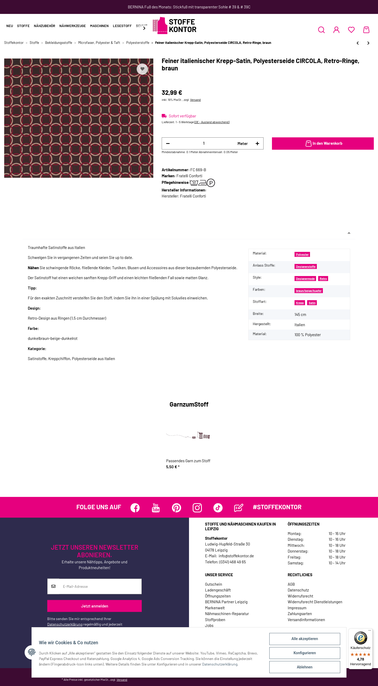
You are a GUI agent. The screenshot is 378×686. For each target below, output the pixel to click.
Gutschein (213, 584)
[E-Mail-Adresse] (100, 586)
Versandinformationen (306, 619)
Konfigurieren (303, 654)
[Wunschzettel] (351, 29)
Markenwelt (215, 607)
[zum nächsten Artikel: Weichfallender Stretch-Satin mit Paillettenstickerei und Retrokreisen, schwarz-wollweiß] (368, 43)
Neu (9, 26)
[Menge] (204, 143)
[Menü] (369, 631)
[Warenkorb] (366, 29)
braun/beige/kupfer (309, 290)
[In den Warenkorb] (323, 143)
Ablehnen (303, 667)
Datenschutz (298, 590)
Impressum (297, 607)
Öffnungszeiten (218, 596)
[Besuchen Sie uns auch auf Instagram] (197, 507)
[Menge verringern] (168, 143)
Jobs (209, 625)
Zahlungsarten (300, 613)
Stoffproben (215, 619)
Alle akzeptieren (303, 640)
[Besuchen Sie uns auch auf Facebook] (135, 507)
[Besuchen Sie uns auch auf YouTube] (155, 507)
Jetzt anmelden (94, 606)
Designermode (305, 278)
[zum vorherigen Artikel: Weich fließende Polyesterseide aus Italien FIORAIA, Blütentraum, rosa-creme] (357, 43)
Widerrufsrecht (300, 596)
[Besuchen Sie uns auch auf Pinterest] (176, 507)
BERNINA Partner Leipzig (226, 601)
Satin (312, 302)
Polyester (302, 254)
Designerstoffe (306, 266)
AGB (291, 584)
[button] (321, 29)
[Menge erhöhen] (257, 143)
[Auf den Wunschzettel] (142, 69)
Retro (323, 278)
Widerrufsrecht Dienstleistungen (315, 601)
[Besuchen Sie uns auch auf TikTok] (218, 507)
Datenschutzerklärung (64, 624)
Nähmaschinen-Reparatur (227, 613)
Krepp (300, 302)
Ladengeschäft (218, 590)
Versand (195, 99)
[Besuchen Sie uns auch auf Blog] (238, 507)
